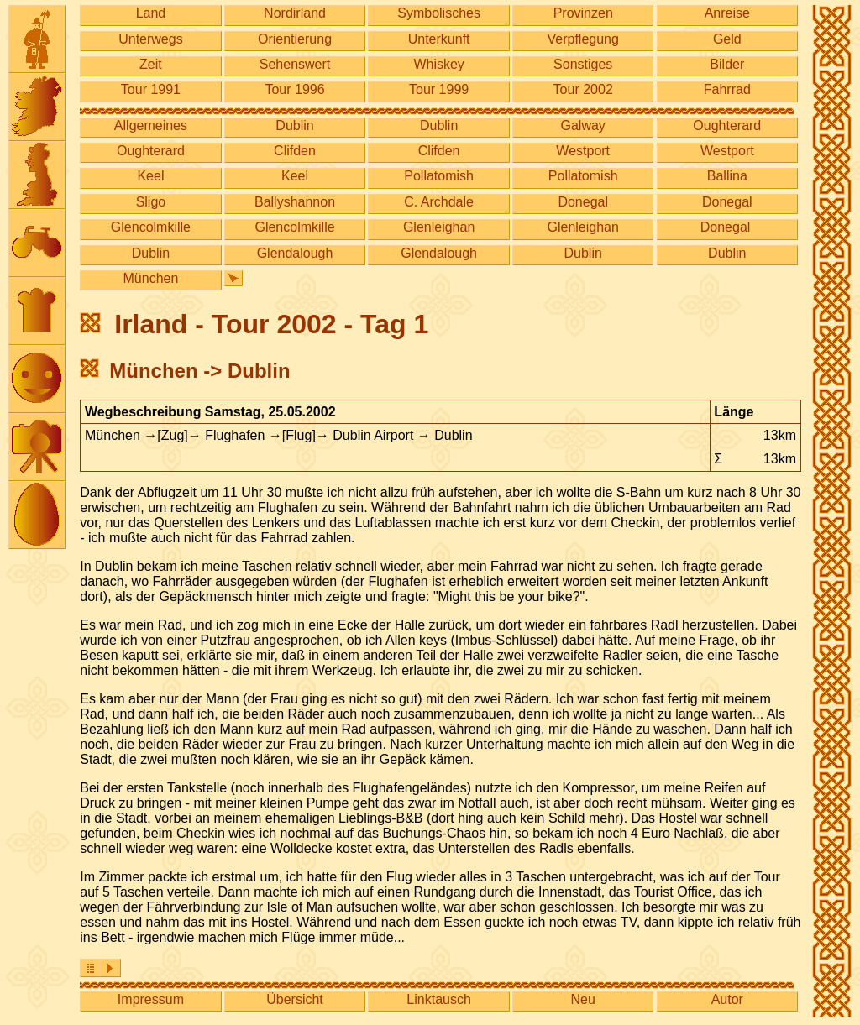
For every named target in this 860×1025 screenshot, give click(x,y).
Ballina (727, 176)
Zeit (150, 64)
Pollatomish (439, 176)
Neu (583, 999)
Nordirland (295, 13)
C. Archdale (439, 202)
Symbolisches (438, 13)
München (151, 278)
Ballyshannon (294, 202)
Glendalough (295, 253)
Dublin (294, 125)
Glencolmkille (151, 227)
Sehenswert (295, 64)
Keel (150, 176)
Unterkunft (439, 39)
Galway (583, 125)
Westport (583, 151)
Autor (727, 999)
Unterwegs (150, 39)
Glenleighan (439, 227)
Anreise (727, 13)
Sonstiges (582, 64)
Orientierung (295, 39)
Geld (727, 39)
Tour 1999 (439, 89)
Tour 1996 (294, 89)
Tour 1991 (151, 89)
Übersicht (294, 999)
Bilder (727, 64)
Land (151, 13)
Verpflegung (583, 39)
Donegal (583, 202)
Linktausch (438, 999)
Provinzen (583, 13)
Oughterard (727, 125)
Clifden (295, 151)
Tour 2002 (583, 89)
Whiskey (438, 64)
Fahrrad (727, 89)
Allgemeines (150, 125)
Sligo (151, 202)
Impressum (151, 999)
